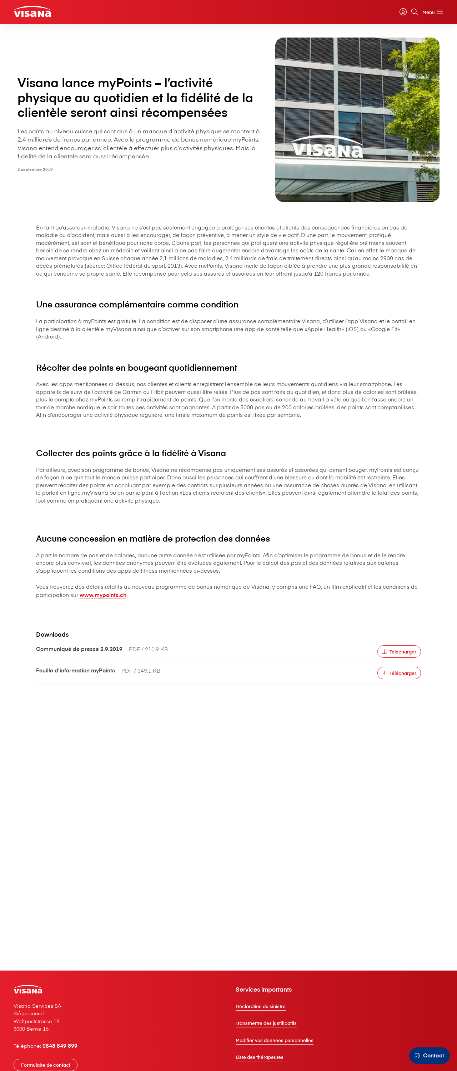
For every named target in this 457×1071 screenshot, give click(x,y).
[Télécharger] (333, 766)
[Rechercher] (402, 14)
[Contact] (427, 1055)
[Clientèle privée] (47, 13)
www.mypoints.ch (311, 708)
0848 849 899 (72, 1051)
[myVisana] (391, 14)
